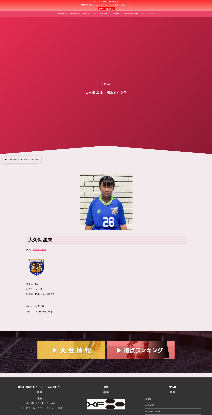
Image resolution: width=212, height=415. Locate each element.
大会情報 (147, 399)
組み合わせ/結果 (154, 411)
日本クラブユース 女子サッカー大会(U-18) (106, 5)
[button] (204, 3)
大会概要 (151, 405)
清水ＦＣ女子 (39, 249)
